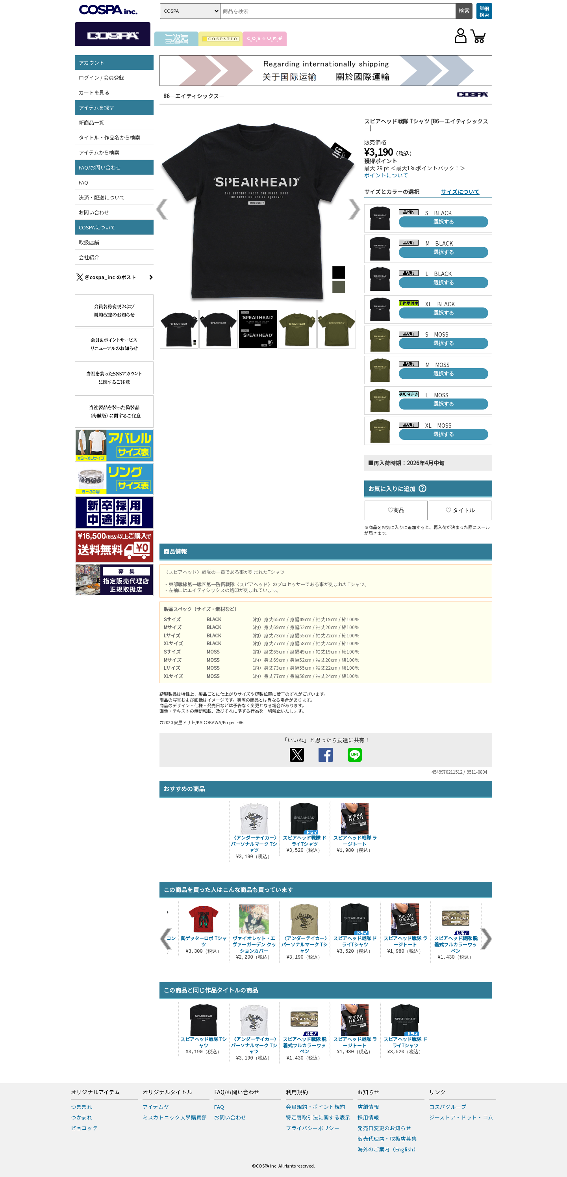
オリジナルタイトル (167, 1092)
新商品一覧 (91, 122)
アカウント (91, 62)
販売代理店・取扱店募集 (387, 1138)
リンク (437, 1092)
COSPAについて (97, 227)
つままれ (82, 1106)
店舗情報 (368, 1106)
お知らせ (369, 1092)
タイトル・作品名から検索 (109, 137)
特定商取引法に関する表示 (318, 1117)
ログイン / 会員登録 (101, 77)
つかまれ (82, 1117)
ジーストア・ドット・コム (461, 1117)
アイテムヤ (156, 1106)
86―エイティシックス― (193, 96)
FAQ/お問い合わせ (100, 167)
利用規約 (297, 1092)
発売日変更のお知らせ (384, 1128)
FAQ (83, 182)
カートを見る (94, 92)
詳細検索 (484, 11)
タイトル (460, 510)
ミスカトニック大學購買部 (175, 1117)
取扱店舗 (89, 242)
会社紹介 (89, 257)
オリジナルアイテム (95, 1092)
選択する (444, 222)
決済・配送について (102, 197)
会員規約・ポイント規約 (315, 1106)
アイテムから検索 (99, 152)
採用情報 (368, 1117)
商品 (396, 510)
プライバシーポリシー (313, 1128)
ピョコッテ (84, 1128)
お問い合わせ (94, 212)
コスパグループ (448, 1106)
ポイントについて (386, 175)
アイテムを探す (96, 107)
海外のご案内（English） (388, 1149)
